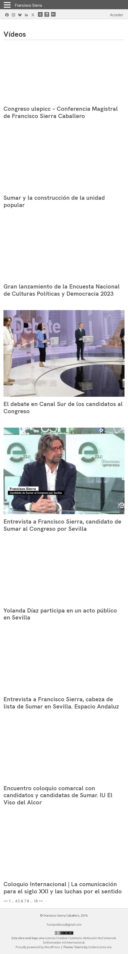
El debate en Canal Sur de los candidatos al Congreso (63, 407)
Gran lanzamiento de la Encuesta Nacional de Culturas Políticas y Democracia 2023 (61, 290)
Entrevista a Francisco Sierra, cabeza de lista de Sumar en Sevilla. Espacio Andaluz (61, 702)
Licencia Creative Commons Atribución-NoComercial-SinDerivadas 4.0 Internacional (80, 940)
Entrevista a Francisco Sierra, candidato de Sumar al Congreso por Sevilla (62, 525)
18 (36, 901)
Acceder (116, 14)
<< (5, 901)
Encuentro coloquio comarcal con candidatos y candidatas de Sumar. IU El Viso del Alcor (57, 795)
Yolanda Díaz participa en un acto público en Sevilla (60, 614)
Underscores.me (100, 947)
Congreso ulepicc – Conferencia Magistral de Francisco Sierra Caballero (60, 112)
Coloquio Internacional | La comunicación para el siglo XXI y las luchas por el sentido (62, 887)
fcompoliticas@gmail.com (64, 924)
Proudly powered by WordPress (38, 947)
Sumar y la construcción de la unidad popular (54, 201)
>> (41, 901)
